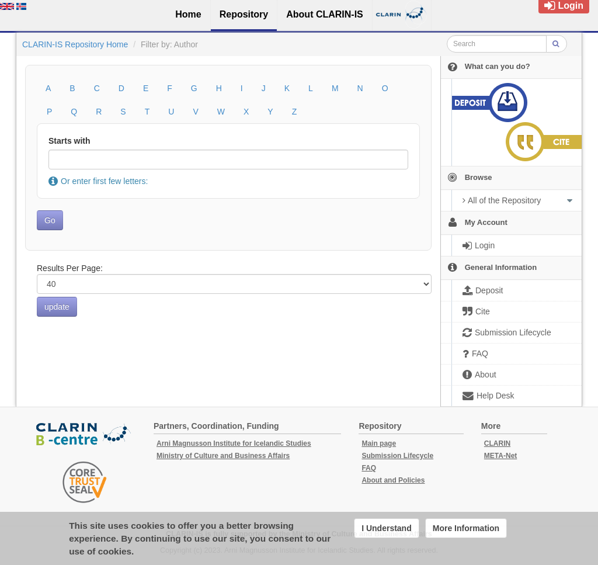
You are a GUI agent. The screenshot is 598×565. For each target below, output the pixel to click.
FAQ (368, 468)
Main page (378, 443)
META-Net (500, 456)
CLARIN (497, 443)
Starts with (69, 140)
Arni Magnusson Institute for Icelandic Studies (234, 443)
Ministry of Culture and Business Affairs (223, 456)
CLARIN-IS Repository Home (75, 44)
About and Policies (393, 480)
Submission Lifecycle (397, 456)
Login (563, 6)
